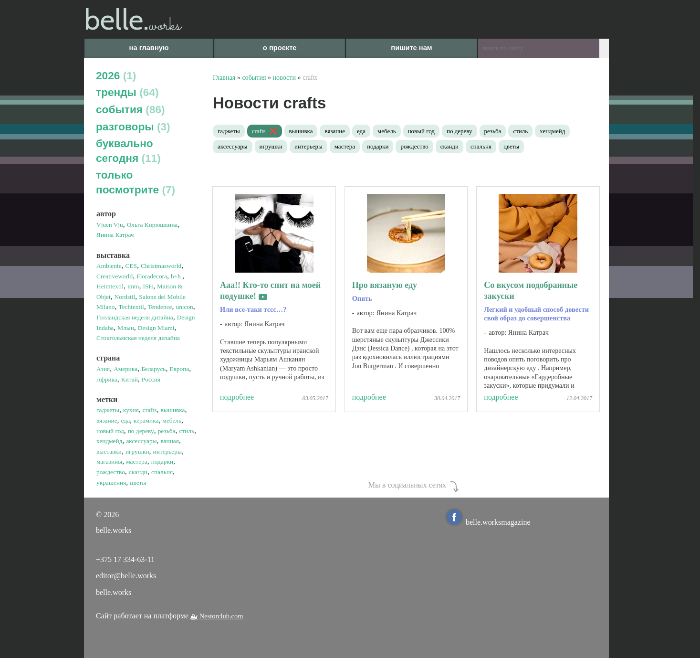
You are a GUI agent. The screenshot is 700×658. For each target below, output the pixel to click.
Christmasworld (161, 265)
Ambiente (109, 265)
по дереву (141, 431)
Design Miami (156, 327)
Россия (151, 379)
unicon (184, 306)
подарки (162, 461)
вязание (106, 420)
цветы (511, 146)
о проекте (280, 48)
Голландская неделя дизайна (134, 317)
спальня (162, 472)
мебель (171, 420)
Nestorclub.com (221, 616)
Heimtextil (110, 286)
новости (284, 77)
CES (131, 265)
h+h (176, 276)
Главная (224, 77)
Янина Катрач (115, 234)
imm (133, 286)
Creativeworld (114, 276)
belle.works (113, 592)
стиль (186, 431)
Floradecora (151, 276)
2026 (116, 75)
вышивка (172, 410)
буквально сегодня (128, 150)
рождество (110, 472)
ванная (170, 441)
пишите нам (411, 48)
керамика (146, 420)
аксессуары (141, 441)
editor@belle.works (126, 576)
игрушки (137, 451)
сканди (138, 472)
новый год (110, 431)
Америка (125, 368)
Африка (106, 379)
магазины (109, 461)
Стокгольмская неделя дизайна (138, 337)
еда (125, 420)
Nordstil (125, 296)
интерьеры (167, 451)
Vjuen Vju (109, 224)
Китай (129, 379)
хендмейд (109, 441)
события (130, 109)
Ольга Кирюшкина (152, 224)
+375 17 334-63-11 (125, 559)
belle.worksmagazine (489, 522)
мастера (136, 461)
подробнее (237, 397)
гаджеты (107, 410)
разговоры (133, 126)
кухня (131, 410)
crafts (150, 410)
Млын (125, 327)
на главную (149, 48)
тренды (127, 92)
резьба (167, 431)
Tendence (160, 306)
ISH (148, 286)
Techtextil (131, 306)
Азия (103, 368)
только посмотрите (135, 182)
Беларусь (153, 368)
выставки (109, 451)
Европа (179, 368)
